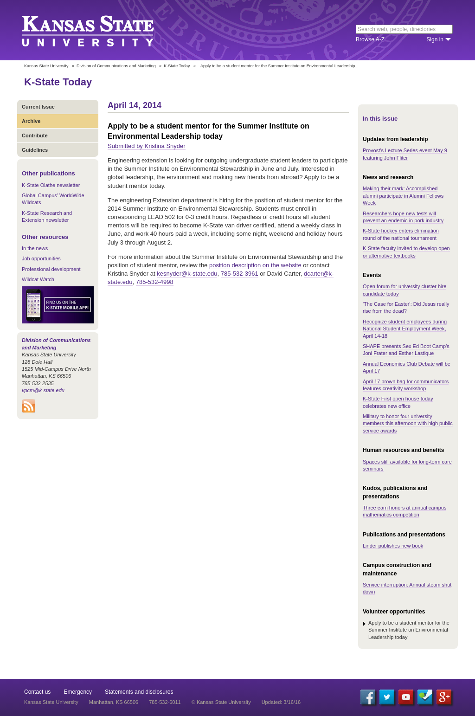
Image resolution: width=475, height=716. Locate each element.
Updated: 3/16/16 (281, 702)
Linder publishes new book (393, 545)
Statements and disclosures (139, 692)
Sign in (434, 39)
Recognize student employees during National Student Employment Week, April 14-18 (405, 329)
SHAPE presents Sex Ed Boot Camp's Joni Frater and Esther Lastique (406, 349)
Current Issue (38, 107)
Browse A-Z (370, 39)
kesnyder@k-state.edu (187, 273)
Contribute (35, 135)
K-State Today (177, 66)
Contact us (37, 692)
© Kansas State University (221, 702)
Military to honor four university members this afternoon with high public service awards (408, 423)
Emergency (78, 692)
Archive (31, 121)
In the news (35, 248)
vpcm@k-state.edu (43, 390)
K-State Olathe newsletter (51, 185)
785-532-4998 (154, 281)
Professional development (51, 269)
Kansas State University (99, 30)
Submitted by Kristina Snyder (147, 145)
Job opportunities (41, 258)
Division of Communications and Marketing (116, 66)
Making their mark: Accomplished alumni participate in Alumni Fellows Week (403, 196)
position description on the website (256, 265)
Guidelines (35, 150)
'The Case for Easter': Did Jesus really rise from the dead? (406, 307)
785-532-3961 (239, 273)
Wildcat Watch (38, 279)
